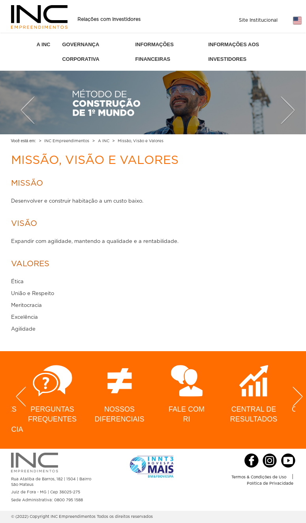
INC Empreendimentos (66, 141)
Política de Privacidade (270, 483)
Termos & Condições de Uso (258, 477)
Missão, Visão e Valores (140, 141)
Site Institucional (258, 20)
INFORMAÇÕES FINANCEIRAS (154, 51)
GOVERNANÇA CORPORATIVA (80, 51)
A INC (44, 44)
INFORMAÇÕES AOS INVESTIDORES (233, 51)
